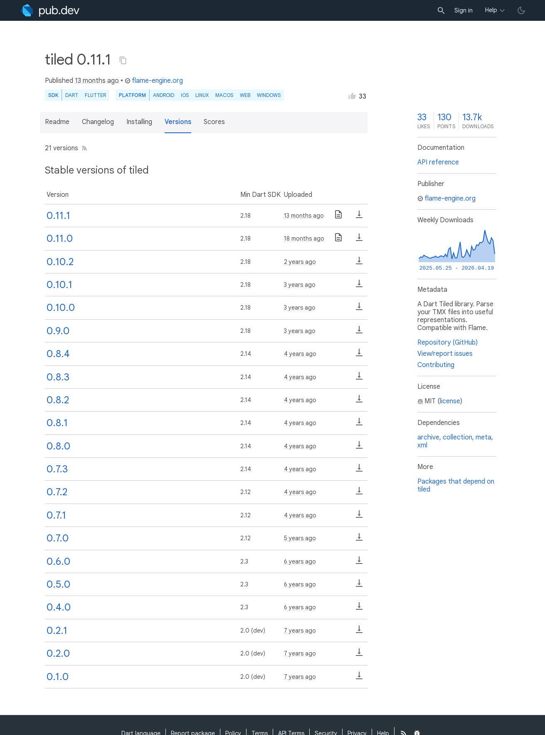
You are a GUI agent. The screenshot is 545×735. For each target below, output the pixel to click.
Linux (202, 95)
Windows (269, 95)
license (450, 401)
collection (457, 437)
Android (163, 95)
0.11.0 (60, 238)
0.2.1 (57, 630)
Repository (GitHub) (447, 342)
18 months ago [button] (304, 238)
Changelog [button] (98, 122)
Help (491, 10)
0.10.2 (60, 262)
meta (483, 437)
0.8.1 (57, 423)
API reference (438, 162)
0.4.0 (59, 607)
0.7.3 (57, 469)
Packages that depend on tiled (455, 485)
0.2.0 (58, 653)
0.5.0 (58, 584)
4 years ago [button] (300, 354)
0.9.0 (58, 331)
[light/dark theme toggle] (521, 10)
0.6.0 (58, 561)
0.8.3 (58, 377)
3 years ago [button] (300, 284)
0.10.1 (59, 284)
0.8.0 (58, 446)
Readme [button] (57, 122)
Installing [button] (139, 122)
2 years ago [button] (300, 262)
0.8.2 (58, 400)
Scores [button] (214, 122)
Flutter (95, 95)
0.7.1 (56, 515)
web (245, 95)
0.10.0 (61, 307)
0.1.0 (58, 676)
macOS (224, 95)
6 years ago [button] (300, 561)
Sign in (463, 10)
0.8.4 (58, 354)
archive (428, 437)
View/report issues (445, 354)
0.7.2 (57, 492)
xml (422, 445)
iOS (185, 95)
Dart (71, 95)
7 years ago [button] (300, 630)
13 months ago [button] (97, 81)
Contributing (435, 365)
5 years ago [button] (300, 538)
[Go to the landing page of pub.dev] (50, 10)
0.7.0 (58, 538)
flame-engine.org (154, 81)
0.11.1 (58, 215)
